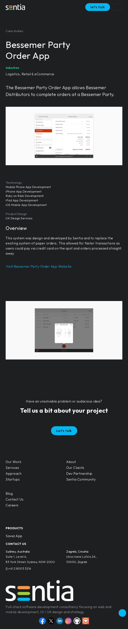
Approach (13, 473)
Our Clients (75, 467)
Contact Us (14, 499)
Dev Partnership (79, 473)
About (71, 462)
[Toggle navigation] (117, 7)
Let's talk (64, 431)
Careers (12, 505)
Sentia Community (81, 479)
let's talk (97, 7)
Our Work (13, 462)
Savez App (14, 536)
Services (12, 467)
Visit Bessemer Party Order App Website (38, 266)
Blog (9, 493)
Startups (13, 479)
